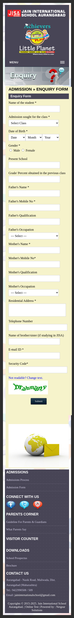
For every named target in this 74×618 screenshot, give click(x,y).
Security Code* (18, 363)
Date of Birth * (17, 131)
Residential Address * (22, 300)
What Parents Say (16, 529)
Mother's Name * (19, 244)
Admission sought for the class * (29, 116)
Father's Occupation (21, 229)
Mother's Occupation (21, 286)
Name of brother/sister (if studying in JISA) (36, 335)
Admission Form (15, 487)
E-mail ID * (15, 349)
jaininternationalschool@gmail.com (34, 595)
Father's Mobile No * (21, 201)
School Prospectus (16, 558)
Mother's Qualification (22, 272)
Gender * (14, 145)
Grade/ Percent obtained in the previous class (37, 173)
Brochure (11, 565)
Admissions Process (17, 479)
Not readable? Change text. (25, 377)
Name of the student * (22, 102)
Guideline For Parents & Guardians (26, 521)
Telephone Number (20, 321)
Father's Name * (18, 187)
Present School (17, 159)
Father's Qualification (22, 215)
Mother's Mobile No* (22, 258)
